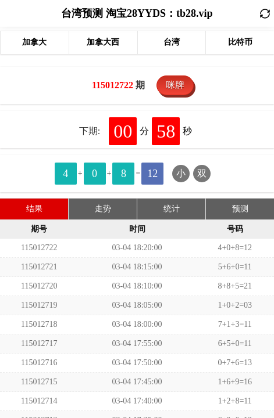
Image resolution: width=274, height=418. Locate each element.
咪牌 (175, 85)
